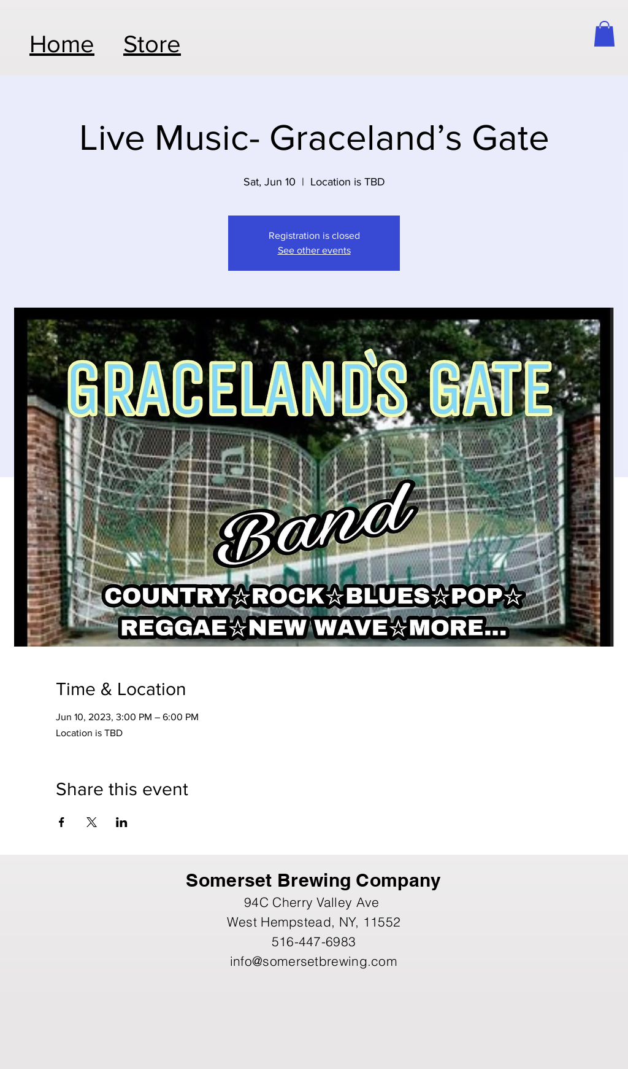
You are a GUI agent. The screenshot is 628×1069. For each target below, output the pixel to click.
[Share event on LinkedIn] (122, 822)
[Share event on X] (92, 822)
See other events (314, 250)
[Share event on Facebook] (61, 822)
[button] (604, 34)
